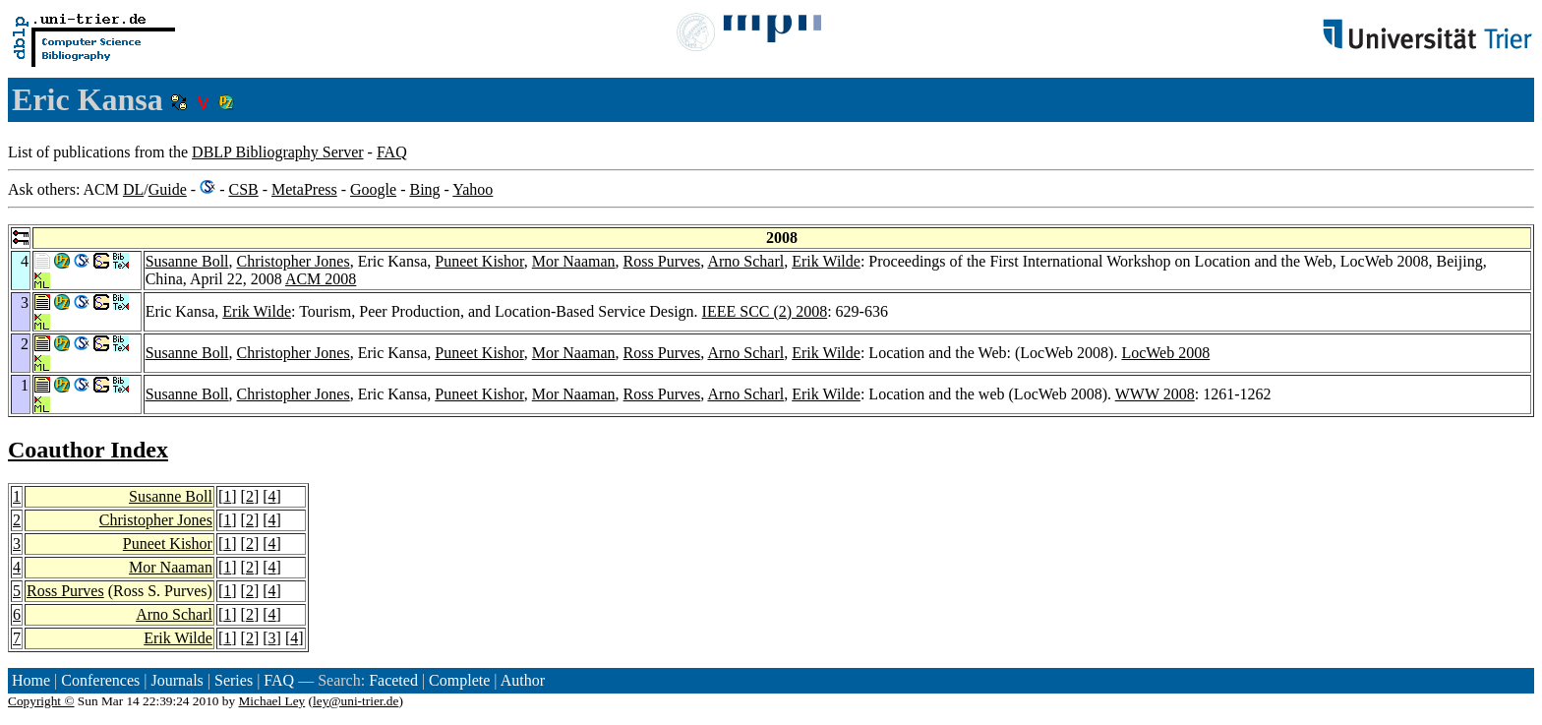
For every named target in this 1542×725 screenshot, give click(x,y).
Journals (176, 680)
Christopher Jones (293, 261)
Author (523, 680)
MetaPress (304, 189)
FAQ (392, 152)
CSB (243, 189)
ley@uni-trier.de (355, 701)
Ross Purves (662, 261)
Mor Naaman (574, 261)
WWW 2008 (1155, 394)
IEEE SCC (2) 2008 (765, 311)
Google (373, 189)
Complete (459, 680)
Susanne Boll (187, 261)
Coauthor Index (88, 449)
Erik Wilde (826, 261)
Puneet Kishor (479, 261)
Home (31, 680)
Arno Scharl (745, 261)
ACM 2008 (320, 279)
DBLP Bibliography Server (278, 152)
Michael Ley (272, 701)
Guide (167, 189)
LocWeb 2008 (1165, 352)
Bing (424, 189)
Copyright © (41, 701)
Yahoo (472, 189)
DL (133, 189)
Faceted (393, 680)
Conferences (100, 680)
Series (233, 680)
